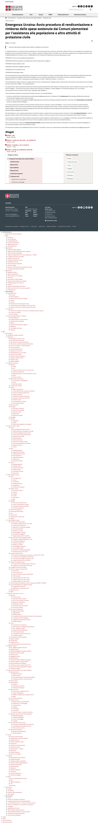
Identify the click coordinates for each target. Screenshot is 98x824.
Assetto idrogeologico (18, 693)
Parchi (14, 382)
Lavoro (12, 623)
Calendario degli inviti (18, 543)
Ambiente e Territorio (13, 363)
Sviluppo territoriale (15, 759)
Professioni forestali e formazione (21, 396)
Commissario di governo (16, 173)
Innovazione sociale (18, 490)
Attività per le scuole (18, 604)
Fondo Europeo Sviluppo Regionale (18, 763)
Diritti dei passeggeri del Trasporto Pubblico (20, 651)
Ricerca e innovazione (15, 754)
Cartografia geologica (18, 715)
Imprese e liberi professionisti (15, 792)
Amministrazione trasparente (15, 263)
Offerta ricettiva (17, 469)
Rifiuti (14, 375)
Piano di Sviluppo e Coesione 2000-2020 (23, 574)
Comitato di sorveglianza (19, 534)
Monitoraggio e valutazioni (19, 532)
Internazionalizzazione (15, 773)
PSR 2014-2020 (17, 400)
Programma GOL (14, 642)
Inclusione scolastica (18, 607)
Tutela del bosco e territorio (19, 401)
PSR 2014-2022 (14, 359)
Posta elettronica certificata (64, 226)
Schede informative (72, 162)
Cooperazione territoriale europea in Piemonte (24, 564)
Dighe (14, 696)
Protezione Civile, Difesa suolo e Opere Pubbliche (21, 159)
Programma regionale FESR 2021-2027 (22, 539)
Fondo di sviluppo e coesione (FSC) (18, 569)
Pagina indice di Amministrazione (13, 234)
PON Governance (14, 590)
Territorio (12, 419)
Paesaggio (12, 417)
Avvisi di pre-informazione (19, 525)
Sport (11, 448)
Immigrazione (16, 485)
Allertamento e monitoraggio (18, 182)
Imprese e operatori (17, 394)
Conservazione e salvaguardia (20, 380)
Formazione (16, 710)
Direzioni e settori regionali (14, 249)
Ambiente (12, 365)
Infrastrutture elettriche (18, 686)
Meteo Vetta (16, 414)
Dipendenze (13, 750)
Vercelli (35, 216)
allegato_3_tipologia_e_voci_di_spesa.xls (18, 145)
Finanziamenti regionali (18, 688)
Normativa (70, 175)
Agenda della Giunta (13, 244)
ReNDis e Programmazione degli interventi (23, 695)
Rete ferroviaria (14, 654)
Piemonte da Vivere (80, 15)
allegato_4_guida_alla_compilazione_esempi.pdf (19, 149)
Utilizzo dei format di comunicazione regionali (19, 288)
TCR (11, 784)
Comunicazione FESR (18, 548)
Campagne (10, 806)
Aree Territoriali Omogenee (14, 815)
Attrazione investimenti (16, 764)
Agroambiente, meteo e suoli (17, 339)
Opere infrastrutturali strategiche (18, 663)
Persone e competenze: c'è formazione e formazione (20, 805)
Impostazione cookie (51, 220)
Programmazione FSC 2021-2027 (21, 578)
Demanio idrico (14, 165)
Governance (16, 571)
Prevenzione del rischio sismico (18, 722)
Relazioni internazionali (13, 258)
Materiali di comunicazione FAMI (21, 588)
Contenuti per (8, 787)
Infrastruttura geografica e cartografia (22, 424)
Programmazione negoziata (17, 321)
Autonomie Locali (12, 293)
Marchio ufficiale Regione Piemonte (16, 286)
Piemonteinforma (12, 246)
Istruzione (12, 595)
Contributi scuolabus (15, 668)
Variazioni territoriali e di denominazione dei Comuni (23, 307)
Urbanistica (15, 421)
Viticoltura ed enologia (15, 354)
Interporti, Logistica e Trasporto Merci (19, 661)
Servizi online (71, 172)
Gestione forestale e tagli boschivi (21, 393)
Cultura (12, 428)
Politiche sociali (14, 489)
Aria (14, 368)
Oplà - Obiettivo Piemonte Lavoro (16, 810)
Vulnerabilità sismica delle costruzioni (22, 726)
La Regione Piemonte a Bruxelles (16, 256)
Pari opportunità (17, 478)
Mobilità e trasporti (12, 646)
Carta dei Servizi (12, 290)
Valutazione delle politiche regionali (19, 325)
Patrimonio (10, 309)
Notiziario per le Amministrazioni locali (19, 304)
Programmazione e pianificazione (19, 179)
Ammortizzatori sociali (18, 632)
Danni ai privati (16, 675)
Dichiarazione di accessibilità (11, 226)
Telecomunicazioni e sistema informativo (23, 712)
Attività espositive (17, 438)
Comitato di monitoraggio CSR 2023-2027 (23, 557)
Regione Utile (8, 270)
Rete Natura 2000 (17, 384)
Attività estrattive (14, 766)
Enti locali (12, 295)
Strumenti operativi (15, 752)
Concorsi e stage (12, 265)
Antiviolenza (16, 482)
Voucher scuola (16, 597)
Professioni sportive (18, 461)
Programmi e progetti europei (17, 562)
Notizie (69, 158)
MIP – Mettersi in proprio (19, 628)
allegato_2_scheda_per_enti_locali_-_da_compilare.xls (21, 140)
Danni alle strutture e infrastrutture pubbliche (24, 677)
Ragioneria (13, 326)
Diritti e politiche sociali (13, 475)
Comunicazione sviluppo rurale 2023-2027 (23, 558)
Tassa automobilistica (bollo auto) (18, 778)
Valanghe (15, 721)
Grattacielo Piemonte (13, 262)
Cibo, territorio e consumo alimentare (19, 342)
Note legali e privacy (24, 226)
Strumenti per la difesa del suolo (21, 691)
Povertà (15, 492)
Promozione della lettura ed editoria (22, 443)
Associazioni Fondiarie (18, 408)
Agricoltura (10, 337)
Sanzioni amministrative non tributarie (17, 281)
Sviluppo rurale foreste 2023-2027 (21, 398)
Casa (11, 513)
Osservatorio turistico (18, 471)
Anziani (15, 496)
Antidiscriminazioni (17, 483)
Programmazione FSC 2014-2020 (21, 579)
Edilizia (14, 422)
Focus (69, 165)
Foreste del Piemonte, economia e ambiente (23, 391)
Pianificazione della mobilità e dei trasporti (20, 660)
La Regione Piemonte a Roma (15, 260)
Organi (6, 236)
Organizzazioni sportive (18, 452)
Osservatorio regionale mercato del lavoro (20, 644)
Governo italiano (9, 2)
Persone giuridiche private (16, 511)
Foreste (12, 387)
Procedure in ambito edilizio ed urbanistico (23, 724)
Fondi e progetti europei (13, 520)
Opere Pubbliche (14, 167)
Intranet (74, 226)
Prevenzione (13, 743)
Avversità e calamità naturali (17, 340)
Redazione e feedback (51, 226)
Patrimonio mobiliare (15, 312)
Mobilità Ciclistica (14, 649)
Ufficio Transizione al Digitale (15, 253)
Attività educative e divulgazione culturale (23, 431)
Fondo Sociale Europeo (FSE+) (17, 522)
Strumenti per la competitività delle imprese (23, 626)
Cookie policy (34, 226)
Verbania (35, 214)
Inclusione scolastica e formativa (21, 506)
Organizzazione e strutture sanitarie (19, 738)
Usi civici (12, 302)
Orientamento (13, 640)
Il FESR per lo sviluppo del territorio (16, 813)
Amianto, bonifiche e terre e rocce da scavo (23, 370)
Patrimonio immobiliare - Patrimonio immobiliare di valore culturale (26, 311)
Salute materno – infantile (16, 749)
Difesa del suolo (14, 170)
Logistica (15, 707)
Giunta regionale (12, 239)
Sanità (9, 735)
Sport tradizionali (17, 455)
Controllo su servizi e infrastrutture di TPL (20, 665)
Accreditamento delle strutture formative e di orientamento (27, 616)
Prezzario (15, 684)
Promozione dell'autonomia (20, 503)
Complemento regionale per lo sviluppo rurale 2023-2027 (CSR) (28, 555)
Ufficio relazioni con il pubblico (15, 276)
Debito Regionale (14, 318)
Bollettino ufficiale (12, 272)
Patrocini (10, 284)
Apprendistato (16, 613)
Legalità (12, 518)
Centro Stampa (14, 314)
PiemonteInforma (63, 15)
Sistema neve (16, 459)
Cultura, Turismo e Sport (13, 426)
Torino (34, 212)
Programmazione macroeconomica (19, 319)
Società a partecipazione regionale (16, 269)
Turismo (12, 462)
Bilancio (12, 323)
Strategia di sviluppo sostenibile (15, 335)
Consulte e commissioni (13, 243)
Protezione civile (14, 176)
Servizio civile (13, 515)
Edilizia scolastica (14, 639)
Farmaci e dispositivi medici (17, 742)
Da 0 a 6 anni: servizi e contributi (21, 600)
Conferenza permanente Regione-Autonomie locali (22, 305)
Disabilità (12, 501)
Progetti (70, 168)
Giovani (15, 480)
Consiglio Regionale (12, 241)
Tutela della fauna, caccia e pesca (18, 352)
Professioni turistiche (18, 468)
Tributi (9, 777)
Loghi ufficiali (42, 226)
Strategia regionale (17, 450)
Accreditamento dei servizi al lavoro (21, 633)
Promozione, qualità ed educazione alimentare (21, 344)
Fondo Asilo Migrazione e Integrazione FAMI (21, 585)
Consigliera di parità (17, 635)
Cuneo (26, 216)
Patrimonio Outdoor (18, 415)
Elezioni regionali (14, 297)
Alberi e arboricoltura (18, 389)
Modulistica (71, 179)
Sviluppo (10, 756)
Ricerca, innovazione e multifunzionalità (20, 345)
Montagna (12, 407)
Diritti (11, 476)
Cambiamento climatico (16, 386)
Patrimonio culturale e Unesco (20, 441)
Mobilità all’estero (17, 614)
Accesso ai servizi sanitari (16, 736)
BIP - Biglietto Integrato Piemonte (18, 647)
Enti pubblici (11, 791)
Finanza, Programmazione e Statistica (17, 316)
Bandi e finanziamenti (13, 274)
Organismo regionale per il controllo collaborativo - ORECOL (22, 255)
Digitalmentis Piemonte (13, 808)
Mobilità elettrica (14, 658)
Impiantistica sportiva (18, 457)
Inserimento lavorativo (18, 508)
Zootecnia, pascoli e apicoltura (17, 356)
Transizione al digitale (15, 775)
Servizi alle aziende (15, 347)
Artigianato (13, 768)
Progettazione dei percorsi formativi (21, 620)
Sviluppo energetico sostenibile (17, 761)
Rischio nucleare (17, 377)
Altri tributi (13, 785)
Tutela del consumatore (18, 487)
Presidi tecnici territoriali (16, 729)
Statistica (12, 330)
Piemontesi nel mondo (18, 436)
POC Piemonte (16, 576)
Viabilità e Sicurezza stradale (17, 653)
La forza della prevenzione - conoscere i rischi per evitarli (21, 803)
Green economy (14, 405)
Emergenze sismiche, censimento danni (22, 679)
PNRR (50, 15)
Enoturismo (16, 473)
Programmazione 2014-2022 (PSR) (21, 560)
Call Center (10, 277)
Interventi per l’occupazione (19, 625)
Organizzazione (9, 248)
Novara (35, 211)
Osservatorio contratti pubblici (15, 279)
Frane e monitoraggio (18, 719)
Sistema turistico (17, 466)
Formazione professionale (16, 609)
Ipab (14, 499)
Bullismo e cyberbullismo (19, 602)
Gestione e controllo (18, 530)
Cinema (15, 447)
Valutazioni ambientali (18, 372)
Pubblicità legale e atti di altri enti (16, 283)
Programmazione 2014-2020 (20, 551)
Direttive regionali (17, 621)
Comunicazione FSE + (18, 529)
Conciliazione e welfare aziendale (18, 637)
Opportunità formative (18, 611)
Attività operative (17, 733)
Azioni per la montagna (18, 410)
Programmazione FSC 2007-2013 (21, 581)
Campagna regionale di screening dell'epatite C (19, 801)
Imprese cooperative (15, 770)
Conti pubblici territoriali (16, 328)
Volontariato (16, 709)
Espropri (12, 300)
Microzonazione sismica (19, 728)
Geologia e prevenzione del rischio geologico (21, 714)
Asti (26, 212)
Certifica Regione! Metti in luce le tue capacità (19, 811)
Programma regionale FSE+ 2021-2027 (22, 524)
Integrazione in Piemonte (19, 586)
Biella (26, 214)
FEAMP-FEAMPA (14, 361)
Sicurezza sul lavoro (15, 747)
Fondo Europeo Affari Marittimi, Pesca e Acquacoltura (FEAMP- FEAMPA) (28, 583)
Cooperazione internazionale (17, 517)
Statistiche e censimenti (16, 351)
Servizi (41, 15)
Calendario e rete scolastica (19, 599)
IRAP (11, 780)
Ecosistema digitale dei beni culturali (22, 433)
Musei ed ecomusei (17, 440)
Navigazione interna (15, 656)
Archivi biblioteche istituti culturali (21, 429)
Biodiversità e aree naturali (16, 379)
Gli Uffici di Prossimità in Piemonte (16, 799)
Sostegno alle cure (14, 740)
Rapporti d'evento (17, 674)
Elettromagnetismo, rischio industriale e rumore (24, 373)
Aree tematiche (9, 333)
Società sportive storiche (19, 454)
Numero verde (48, 209)
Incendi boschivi (17, 705)
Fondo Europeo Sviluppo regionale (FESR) (20, 537)
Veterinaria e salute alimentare (17, 745)
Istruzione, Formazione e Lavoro (15, 593)
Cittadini (10, 789)
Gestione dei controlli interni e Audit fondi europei (20, 267)
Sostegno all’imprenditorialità (20, 630)
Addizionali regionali (15, 782)
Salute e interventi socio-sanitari (21, 504)
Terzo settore (16, 497)
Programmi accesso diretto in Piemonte (22, 565)
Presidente (10, 237)
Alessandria (28, 211)
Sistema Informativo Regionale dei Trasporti (21, 667)
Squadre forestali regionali (19, 731)
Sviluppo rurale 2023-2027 (17, 358)
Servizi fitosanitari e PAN (16, 349)
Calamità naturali (14, 162)
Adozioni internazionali (16, 510)
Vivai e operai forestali (18, 403)
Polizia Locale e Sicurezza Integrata (18, 298)
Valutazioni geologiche (18, 717)
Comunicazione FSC (18, 572)
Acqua (14, 366)
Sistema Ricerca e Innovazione (17, 757)
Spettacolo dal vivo (17, 445)
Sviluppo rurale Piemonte (16, 553)
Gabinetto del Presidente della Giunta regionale (19, 251)
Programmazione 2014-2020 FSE (21, 536)
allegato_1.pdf (10, 135)
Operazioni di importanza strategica (21, 527)
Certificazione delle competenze (20, 618)
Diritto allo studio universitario (20, 606)
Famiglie (15, 494)
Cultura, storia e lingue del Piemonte (22, 434)
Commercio (13, 771)
